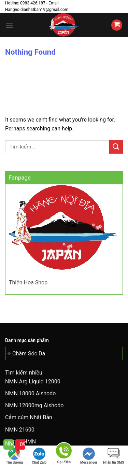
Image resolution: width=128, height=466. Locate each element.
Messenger (88, 456)
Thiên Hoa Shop (28, 282)
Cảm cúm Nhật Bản (28, 417)
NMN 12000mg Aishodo (34, 405)
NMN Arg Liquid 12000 (32, 381)
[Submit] (116, 146)
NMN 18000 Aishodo (30, 393)
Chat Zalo (39, 456)
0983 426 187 (22, 444)
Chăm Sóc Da (28, 353)
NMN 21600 (19, 429)
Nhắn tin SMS (113, 456)
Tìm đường (14, 456)
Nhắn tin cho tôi (9, 443)
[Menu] (9, 25)
